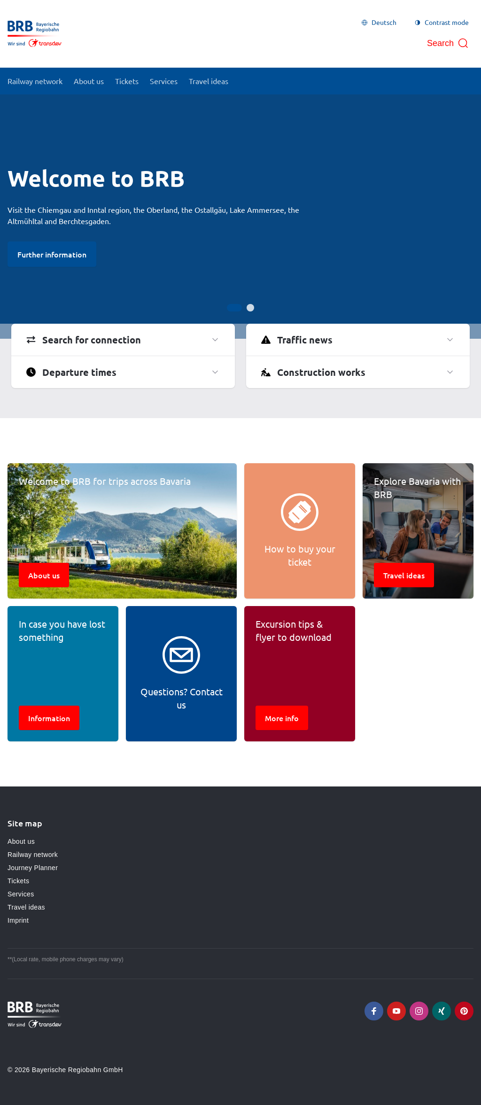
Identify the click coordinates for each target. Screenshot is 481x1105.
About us (21, 841)
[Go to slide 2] (250, 307)
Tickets (18, 881)
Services (21, 894)
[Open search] (447, 43)
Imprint (18, 920)
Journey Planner (33, 868)
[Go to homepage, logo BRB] (35, 34)
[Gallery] (240, 216)
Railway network (33, 854)
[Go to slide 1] (234, 307)
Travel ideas (26, 907)
